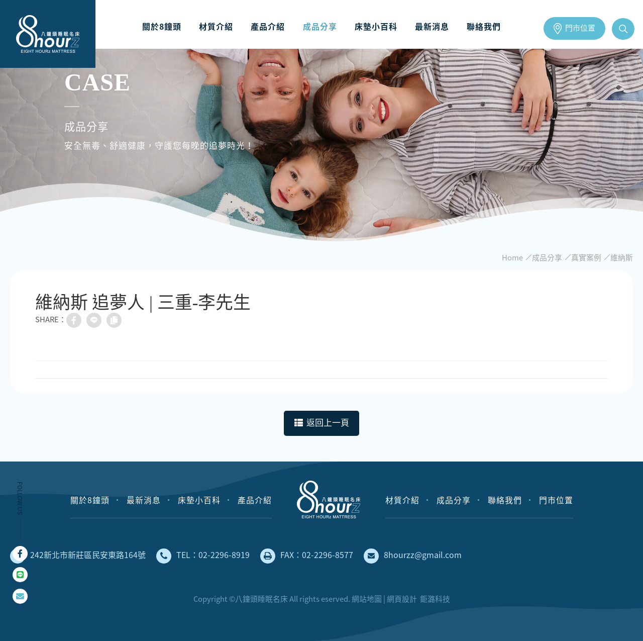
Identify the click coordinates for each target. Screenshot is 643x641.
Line (20, 574)
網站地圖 (367, 598)
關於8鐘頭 (169, 27)
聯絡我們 (476, 27)
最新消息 (427, 27)
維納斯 (621, 257)
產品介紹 (271, 27)
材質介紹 (221, 27)
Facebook (20, 553)
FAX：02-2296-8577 (306, 556)
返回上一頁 (321, 423)
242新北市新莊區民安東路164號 (78, 556)
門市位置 (580, 28)
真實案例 (586, 257)
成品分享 (320, 27)
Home (512, 257)
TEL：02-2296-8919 (203, 556)
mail (20, 596)
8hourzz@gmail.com (413, 556)
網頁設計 (402, 598)
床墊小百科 (373, 27)
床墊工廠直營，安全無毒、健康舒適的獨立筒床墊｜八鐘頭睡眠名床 (47, 34)
